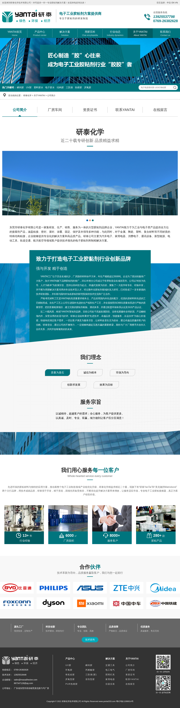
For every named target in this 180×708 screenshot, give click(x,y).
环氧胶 (68, 670)
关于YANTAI (39, 95)
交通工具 (110, 665)
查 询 (175, 87)
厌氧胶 (87, 87)
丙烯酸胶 (90, 670)
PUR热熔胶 (71, 684)
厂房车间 (55, 110)
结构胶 (60, 87)
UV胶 (29, 87)
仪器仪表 (110, 684)
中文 (169, 2)
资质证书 (90, 110)
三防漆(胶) (91, 674)
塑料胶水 (38, 87)
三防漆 (69, 87)
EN (173, 2)
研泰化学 (27, 95)
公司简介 (51, 95)
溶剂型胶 (90, 679)
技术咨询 (90, 639)
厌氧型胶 (70, 679)
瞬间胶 (20, 87)
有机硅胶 (70, 674)
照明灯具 (110, 674)
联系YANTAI (125, 110)
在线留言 (160, 110)
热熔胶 (78, 87)
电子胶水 (50, 87)
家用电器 (110, 679)
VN (176, 2)
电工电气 (110, 670)
